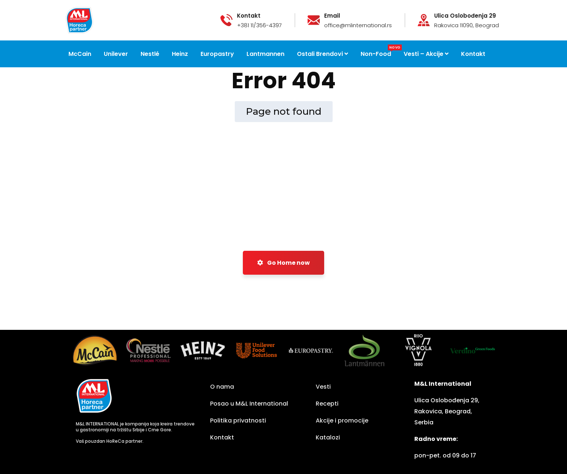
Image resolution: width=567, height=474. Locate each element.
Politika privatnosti (238, 420)
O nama (222, 386)
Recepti (327, 403)
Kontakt (222, 437)
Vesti (323, 386)
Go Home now (283, 263)
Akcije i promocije (342, 420)
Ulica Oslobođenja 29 (465, 15)
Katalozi (328, 437)
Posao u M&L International (249, 403)
